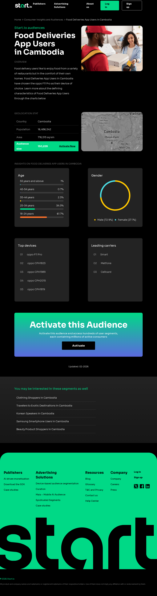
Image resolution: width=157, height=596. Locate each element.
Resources (93, 473)
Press (114, 489)
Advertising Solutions (61, 5)
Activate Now (67, 146)
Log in (107, 5)
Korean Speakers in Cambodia (35, 413)
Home (17, 19)
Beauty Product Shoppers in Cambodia (40, 429)
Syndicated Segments (48, 500)
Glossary (90, 484)
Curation (41, 489)
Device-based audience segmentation (57, 483)
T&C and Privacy (94, 489)
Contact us (91, 495)
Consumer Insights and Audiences (43, 19)
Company (118, 473)
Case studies (11, 489)
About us (90, 5)
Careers (115, 484)
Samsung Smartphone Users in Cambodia (42, 421)
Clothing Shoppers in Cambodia (36, 397)
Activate (78, 345)
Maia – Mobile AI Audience (50, 494)
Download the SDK (14, 484)
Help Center (92, 501)
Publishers (39, 3)
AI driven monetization (16, 478)
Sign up (129, 5)
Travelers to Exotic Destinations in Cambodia (44, 405)
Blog (88, 478)
